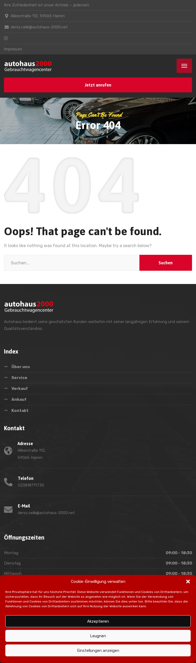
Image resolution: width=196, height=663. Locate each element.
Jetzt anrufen (98, 85)
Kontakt (19, 410)
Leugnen (98, 636)
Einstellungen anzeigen (98, 650)
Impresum (13, 49)
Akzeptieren (98, 621)
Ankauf (19, 399)
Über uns (20, 366)
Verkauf (19, 388)
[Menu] (184, 66)
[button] (188, 581)
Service (19, 377)
